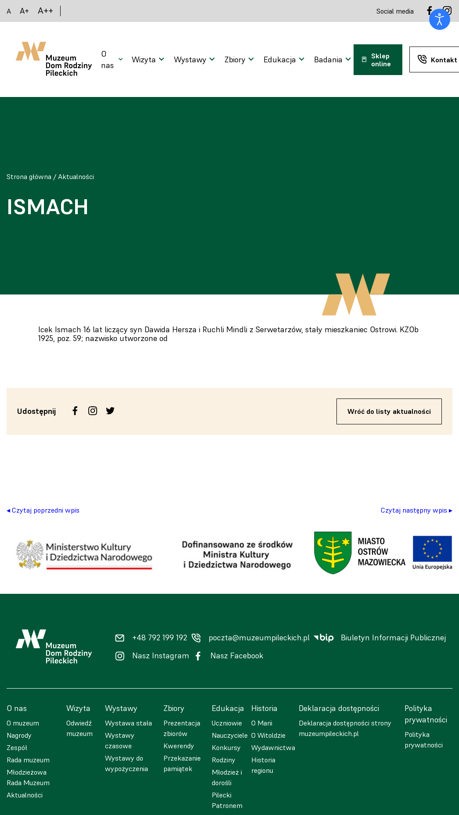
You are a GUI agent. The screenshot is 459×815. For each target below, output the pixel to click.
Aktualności (76, 176)
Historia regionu (263, 765)
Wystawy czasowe (119, 740)
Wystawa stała (128, 722)
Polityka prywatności (424, 739)
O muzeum (23, 722)
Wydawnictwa (273, 747)
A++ (45, 11)
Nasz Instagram (160, 655)
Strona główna (29, 176)
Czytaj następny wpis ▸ (416, 510)
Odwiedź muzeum (79, 728)
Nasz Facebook (237, 655)
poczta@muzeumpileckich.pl (259, 637)
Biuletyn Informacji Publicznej (393, 637)
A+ (24, 11)
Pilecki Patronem (227, 800)
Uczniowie (227, 722)
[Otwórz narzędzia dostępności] (439, 19)
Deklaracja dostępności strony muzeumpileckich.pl (345, 728)
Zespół (17, 747)
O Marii (261, 722)
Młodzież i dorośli (227, 777)
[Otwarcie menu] (113, 60)
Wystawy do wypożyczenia (126, 763)
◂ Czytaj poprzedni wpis (43, 510)
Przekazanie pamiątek (182, 763)
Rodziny (223, 759)
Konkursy (226, 747)
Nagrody (19, 735)
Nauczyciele (230, 735)
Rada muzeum (28, 759)
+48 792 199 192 (159, 637)
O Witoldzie (268, 735)
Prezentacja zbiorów (181, 728)
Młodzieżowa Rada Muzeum (28, 777)
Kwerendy (178, 745)
